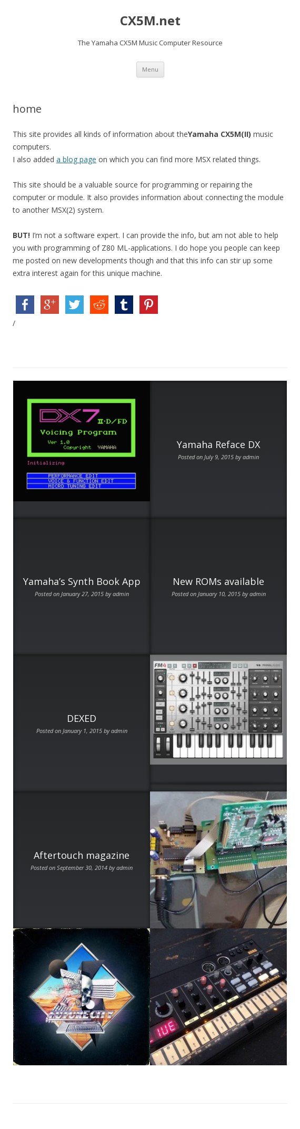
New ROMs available (218, 581)
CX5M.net (150, 21)
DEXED (81, 718)
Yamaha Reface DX (218, 444)
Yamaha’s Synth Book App (82, 581)
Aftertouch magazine (81, 855)
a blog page (76, 159)
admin (251, 457)
